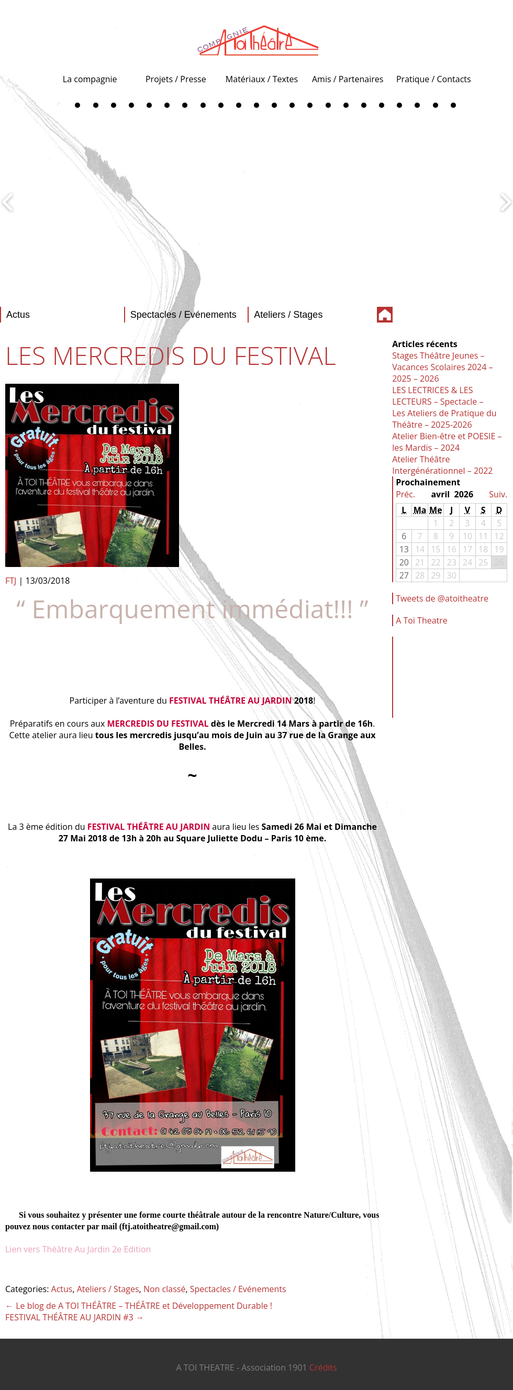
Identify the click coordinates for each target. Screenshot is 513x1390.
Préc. (405, 494)
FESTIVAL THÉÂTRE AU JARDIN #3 (74, 1317)
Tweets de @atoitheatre (442, 598)
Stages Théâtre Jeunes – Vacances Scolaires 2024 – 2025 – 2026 (442, 367)
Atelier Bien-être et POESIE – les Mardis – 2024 (446, 441)
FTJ (10, 580)
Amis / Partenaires (347, 79)
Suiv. (498, 494)
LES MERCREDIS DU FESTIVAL (170, 355)
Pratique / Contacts (433, 79)
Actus (62, 1289)
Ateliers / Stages (108, 1289)
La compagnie (90, 79)
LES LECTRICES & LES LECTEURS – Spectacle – (437, 395)
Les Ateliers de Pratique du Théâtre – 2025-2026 (444, 418)
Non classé (164, 1289)
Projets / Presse (176, 79)
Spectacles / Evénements (238, 1289)
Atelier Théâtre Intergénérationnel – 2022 (442, 464)
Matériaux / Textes (262, 79)
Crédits (323, 1367)
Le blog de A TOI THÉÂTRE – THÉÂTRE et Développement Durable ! (138, 1305)
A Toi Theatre (422, 620)
